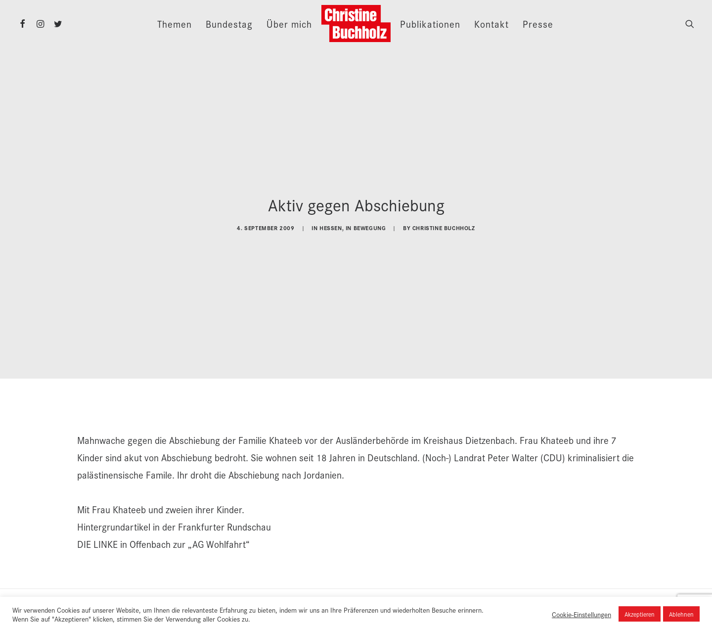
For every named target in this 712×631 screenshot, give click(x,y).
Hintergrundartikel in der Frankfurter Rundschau (174, 517)
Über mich (289, 23)
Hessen (330, 223)
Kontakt (491, 23)
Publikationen (430, 23)
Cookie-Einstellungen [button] (581, 614)
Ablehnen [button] (681, 614)
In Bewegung (366, 223)
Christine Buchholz (443, 223)
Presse (538, 23)
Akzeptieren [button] (639, 614)
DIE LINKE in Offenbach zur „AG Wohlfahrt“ (163, 534)
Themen (174, 23)
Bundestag (229, 23)
